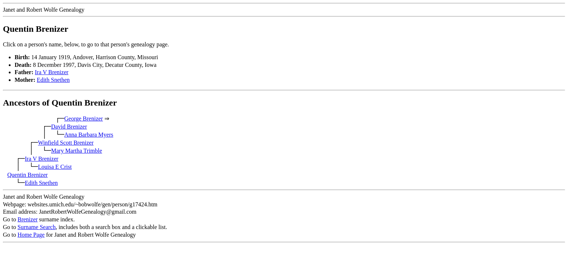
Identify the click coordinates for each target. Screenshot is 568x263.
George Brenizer (83, 118)
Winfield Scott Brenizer (65, 143)
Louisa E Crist (55, 167)
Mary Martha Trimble (76, 151)
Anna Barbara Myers (88, 135)
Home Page (31, 235)
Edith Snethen (53, 80)
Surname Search (36, 227)
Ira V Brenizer (52, 72)
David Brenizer (69, 126)
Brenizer (28, 219)
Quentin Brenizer (27, 175)
